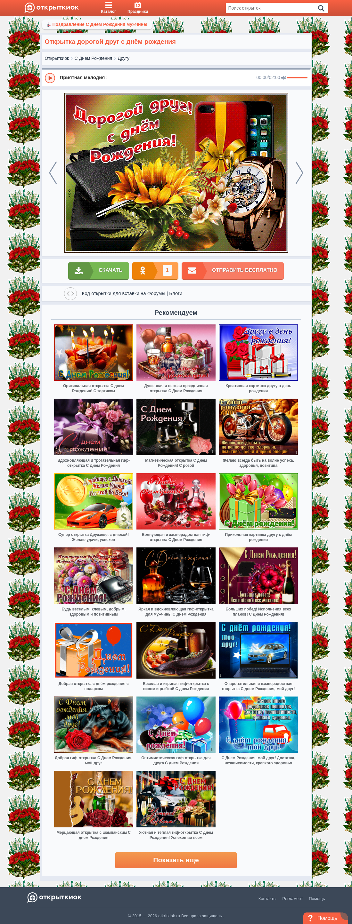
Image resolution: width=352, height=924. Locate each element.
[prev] (52, 173)
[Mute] (283, 78)
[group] (176, 77)
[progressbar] (297, 78)
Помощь (317, 898)
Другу (123, 58)
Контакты (267, 898)
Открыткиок (57, 58)
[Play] (50, 78)
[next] (299, 173)
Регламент (292, 898)
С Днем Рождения (93, 58)
